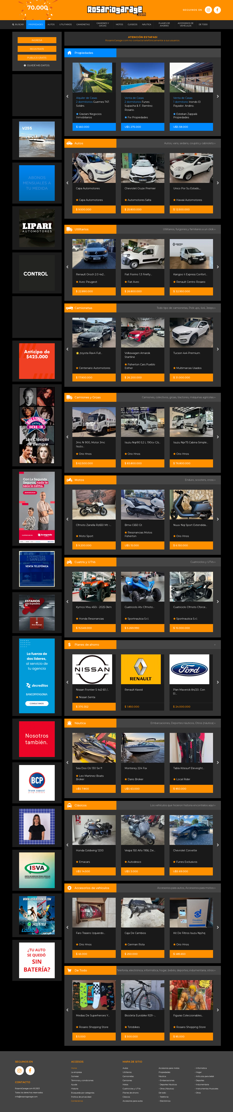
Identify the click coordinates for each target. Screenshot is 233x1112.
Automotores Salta (138, 200)
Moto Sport (84, 536)
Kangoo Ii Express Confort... (190, 274)
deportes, (183, 970)
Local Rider (181, 779)
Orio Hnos (83, 453)
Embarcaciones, (160, 723)
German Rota (135, 944)
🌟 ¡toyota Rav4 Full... (89, 353)
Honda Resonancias (90, 618)
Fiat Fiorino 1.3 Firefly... (138, 274)
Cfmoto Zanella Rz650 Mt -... (93, 525)
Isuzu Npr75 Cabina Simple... (190, 442)
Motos (125, 1084)
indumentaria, (198, 970)
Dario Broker (134, 779)
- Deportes (199, 1080)
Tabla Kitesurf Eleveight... (188, 768)
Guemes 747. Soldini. (92, 102)
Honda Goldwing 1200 (90, 850)
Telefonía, (123, 970)
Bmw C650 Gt (133, 525)
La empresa (76, 1072)
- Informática (201, 1068)
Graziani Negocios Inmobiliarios (88, 115)
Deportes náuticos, (183, 723)
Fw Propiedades (136, 117)
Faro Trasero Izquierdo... (90, 933)
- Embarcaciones (166, 1080)
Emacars (83, 861)
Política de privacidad (81, 1097)
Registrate (37, 48)
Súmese (75, 1076)
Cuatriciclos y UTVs (131, 1088)
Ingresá (37, 40)
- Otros (198, 1092)
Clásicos (126, 1097)
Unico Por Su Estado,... (187, 188)
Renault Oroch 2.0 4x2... (90, 274)
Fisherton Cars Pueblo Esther (140, 366)
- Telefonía (163, 1097)
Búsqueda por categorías (82, 1092)
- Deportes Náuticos (168, 1084)
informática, (151, 970)
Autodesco (133, 861)
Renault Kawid (134, 689)
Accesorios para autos (133, 1101)
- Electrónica (164, 1101)
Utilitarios (127, 1072)
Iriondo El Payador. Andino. (187, 102)
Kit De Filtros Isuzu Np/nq (189, 933)
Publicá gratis (37, 57)
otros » (211, 970)
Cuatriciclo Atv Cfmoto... (139, 607)
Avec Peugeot (86, 281)
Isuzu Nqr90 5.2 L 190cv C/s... (142, 442)
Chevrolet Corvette (185, 850)
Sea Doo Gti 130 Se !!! (89, 768)
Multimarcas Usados (187, 368)
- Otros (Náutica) (166, 1088)
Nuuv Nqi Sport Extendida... (190, 525)
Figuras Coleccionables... (188, 1015)
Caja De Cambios (135, 933)
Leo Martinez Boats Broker (90, 777)
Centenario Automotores (93, 368)
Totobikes (132, 1027)
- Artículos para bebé (204, 1076)
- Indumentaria (202, 1084)
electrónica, (136, 970)
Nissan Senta (85, 697)
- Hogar (198, 1072)
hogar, (163, 970)
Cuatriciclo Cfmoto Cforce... (190, 607)
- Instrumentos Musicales (206, 1088)
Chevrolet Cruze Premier (140, 188)
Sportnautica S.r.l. (137, 618)
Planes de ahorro (131, 1092)
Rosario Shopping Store (92, 1027)
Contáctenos (77, 1101)
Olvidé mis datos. (37, 65)
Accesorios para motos (199, 888)
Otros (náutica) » (205, 723)
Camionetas (128, 1076)
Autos (125, 1068)
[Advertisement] (37, 95)
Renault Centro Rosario (189, 281)
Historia (74, 1088)
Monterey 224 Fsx (136, 768)
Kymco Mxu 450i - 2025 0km (94, 607)
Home (74, 1068)
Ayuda (74, 1084)
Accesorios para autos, (171, 888)
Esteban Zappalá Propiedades (185, 115)
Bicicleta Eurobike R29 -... (140, 1015)
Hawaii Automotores (187, 200)
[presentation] (67, 97)
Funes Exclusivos (185, 861)
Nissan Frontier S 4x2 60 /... (92, 689)
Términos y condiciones (82, 1080)
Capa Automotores (88, 188)
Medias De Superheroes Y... (93, 1015)
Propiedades (164, 1072)
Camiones (127, 1080)
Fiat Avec (132, 281)
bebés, (172, 970)
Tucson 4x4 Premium (186, 353)
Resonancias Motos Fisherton (138, 534)
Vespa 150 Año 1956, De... (140, 850)
